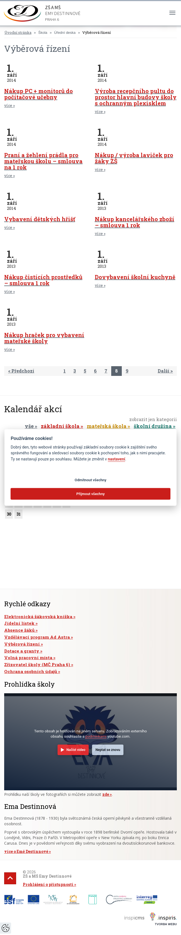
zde (105, 794)
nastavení (116, 459)
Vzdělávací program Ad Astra (37, 637)
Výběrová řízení (96, 32)
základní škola (60, 426)
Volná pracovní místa (28, 657)
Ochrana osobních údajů (30, 671)
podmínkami (95, 736)
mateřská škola (107, 426)
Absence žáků (19, 630)
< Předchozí (21, 371)
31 (18, 515)
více (8, 105)
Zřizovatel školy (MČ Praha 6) (37, 664)
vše (29, 426)
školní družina (153, 426)
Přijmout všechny (90, 494)
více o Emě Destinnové (26, 851)
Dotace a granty (21, 651)
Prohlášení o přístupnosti (48, 884)
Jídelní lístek (19, 623)
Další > (165, 371)
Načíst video (75, 750)
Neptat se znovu (107, 750)
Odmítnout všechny (90, 480)
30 (9, 515)
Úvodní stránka (17, 32)
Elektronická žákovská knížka (38, 616)
